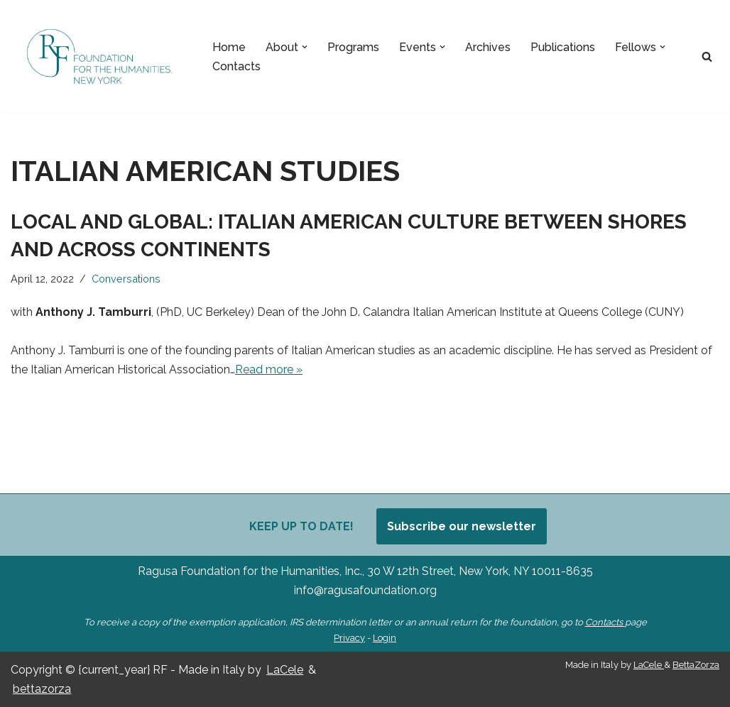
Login (384, 637)
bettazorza (42, 689)
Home (229, 47)
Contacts (236, 66)
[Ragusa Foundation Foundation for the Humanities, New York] (99, 56)
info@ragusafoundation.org (365, 590)
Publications (562, 47)
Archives (488, 47)
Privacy (349, 637)
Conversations (126, 279)
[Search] (707, 56)
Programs (353, 47)
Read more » (269, 369)
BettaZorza (695, 664)
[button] (304, 47)
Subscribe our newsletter (461, 526)
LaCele (284, 669)
